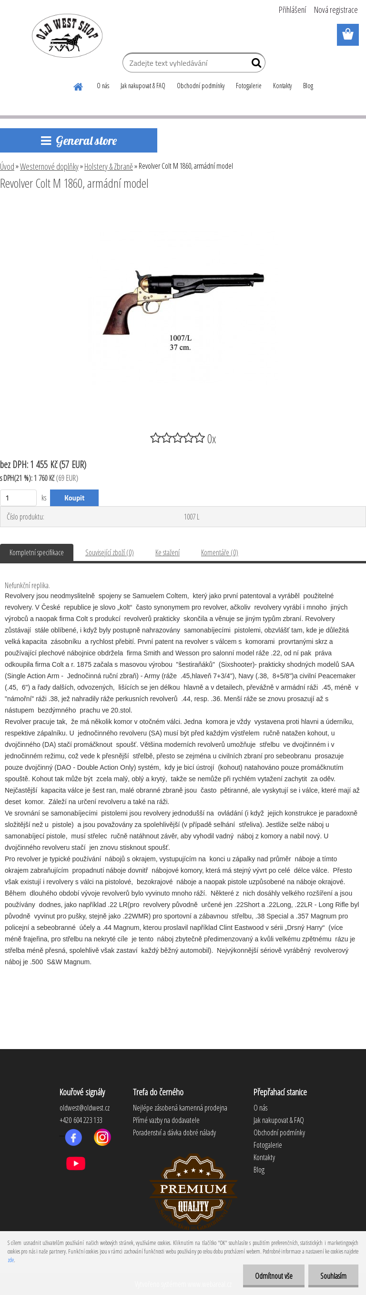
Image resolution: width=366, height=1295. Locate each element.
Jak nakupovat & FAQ (143, 85)
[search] (254, 65)
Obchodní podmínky (200, 85)
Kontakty (282, 85)
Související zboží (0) (109, 552)
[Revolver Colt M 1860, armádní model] (183, 209)
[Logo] (65, 35)
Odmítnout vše (274, 1276)
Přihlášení (292, 9)
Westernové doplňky (49, 166)
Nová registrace (336, 9)
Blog (308, 85)
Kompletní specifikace (37, 552)
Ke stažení (167, 552)
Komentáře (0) (219, 552)
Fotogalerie (249, 85)
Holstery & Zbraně (108, 166)
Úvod (7, 166)
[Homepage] (78, 85)
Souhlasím (333, 1276)
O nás (103, 85)
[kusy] (18, 497)
